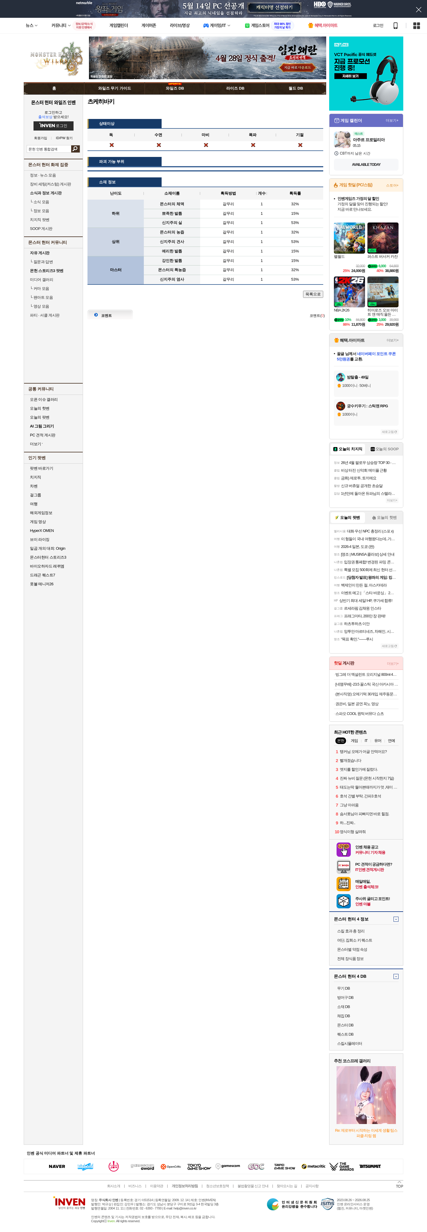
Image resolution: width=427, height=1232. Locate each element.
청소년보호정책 (217, 1186)
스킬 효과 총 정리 (350, 931)
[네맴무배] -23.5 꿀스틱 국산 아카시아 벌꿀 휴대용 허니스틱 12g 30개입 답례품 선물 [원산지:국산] (367, 684)
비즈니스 (134, 1186)
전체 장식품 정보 (350, 958)
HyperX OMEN (42, 530)
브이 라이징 (40, 539)
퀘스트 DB (345, 1034)
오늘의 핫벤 (40, 408)
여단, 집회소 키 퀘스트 (354, 940)
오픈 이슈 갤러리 (44, 399)
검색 (75, 148)
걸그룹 (35, 495)
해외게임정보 (41, 513)
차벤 (33, 486)
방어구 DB (345, 997)
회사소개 (113, 1186)
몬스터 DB (345, 1025)
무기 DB (343, 988)
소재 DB (343, 1006)
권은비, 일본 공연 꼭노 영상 (356, 704)
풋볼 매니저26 (41, 584)
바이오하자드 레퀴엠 (47, 566)
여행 (33, 504)
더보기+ (392, 120)
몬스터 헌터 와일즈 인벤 (53, 102)
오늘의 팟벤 (40, 417)
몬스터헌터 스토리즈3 (48, 557)
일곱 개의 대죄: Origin (47, 548)
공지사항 (311, 1186)
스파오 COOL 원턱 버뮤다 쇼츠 (359, 713)
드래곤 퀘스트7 (42, 575)
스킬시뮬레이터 (349, 1043)
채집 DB (343, 1016)
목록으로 (313, 294)
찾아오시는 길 (287, 1186)
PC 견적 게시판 (42, 435)
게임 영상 (38, 522)
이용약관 (156, 1186)
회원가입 (40, 138)
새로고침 (388, 431)
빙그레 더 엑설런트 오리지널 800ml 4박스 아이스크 (367, 674)
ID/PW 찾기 (64, 138)
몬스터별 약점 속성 (352, 949)
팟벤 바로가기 (41, 468)
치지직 (35, 477)
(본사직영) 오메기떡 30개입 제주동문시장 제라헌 (367, 694)
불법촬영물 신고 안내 (253, 1186)
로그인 (378, 25)
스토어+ (392, 185)
